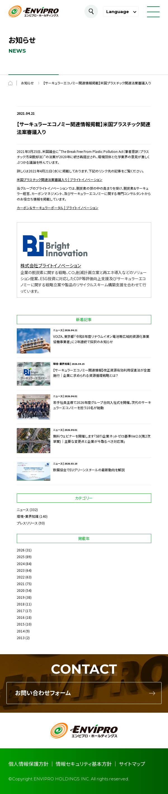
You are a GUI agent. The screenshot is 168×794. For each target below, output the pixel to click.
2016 (21, 617)
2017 (21, 610)
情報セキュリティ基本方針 (84, 763)
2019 (21, 597)
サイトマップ (132, 763)
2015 (21, 624)
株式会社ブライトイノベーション (50, 265)
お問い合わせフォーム (43, 693)
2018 (21, 604)
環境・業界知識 (28, 516)
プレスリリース (27, 523)
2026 (21, 550)
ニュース (23, 509)
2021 (21, 583)
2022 (21, 577)
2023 (21, 570)
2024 (21, 563)
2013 (21, 637)
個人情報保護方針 (28, 763)
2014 (21, 631)
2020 (21, 590)
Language (117, 11)
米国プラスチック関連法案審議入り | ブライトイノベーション (59, 179)
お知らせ (27, 82)
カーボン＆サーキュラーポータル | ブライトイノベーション (57, 207)
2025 (21, 556)
